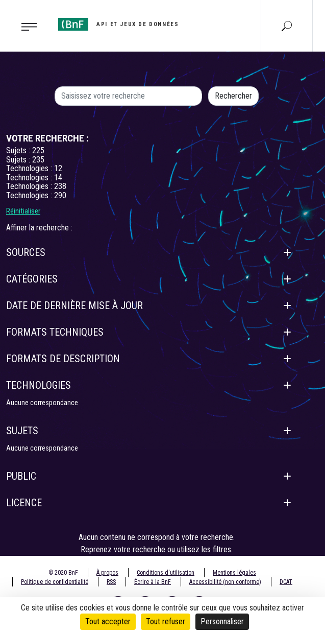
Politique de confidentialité (54, 581)
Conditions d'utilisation (165, 572)
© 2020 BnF (63, 572)
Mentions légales (234, 572)
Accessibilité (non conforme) (225, 581)
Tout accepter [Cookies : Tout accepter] (108, 621)
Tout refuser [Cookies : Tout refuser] (165, 621)
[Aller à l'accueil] (118, 24)
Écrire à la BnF (152, 581)
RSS (111, 581)
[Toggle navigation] (26, 26)
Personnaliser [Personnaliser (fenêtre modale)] (222, 621)
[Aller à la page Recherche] (287, 25)
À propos (107, 572)
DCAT (286, 581)
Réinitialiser (23, 211)
